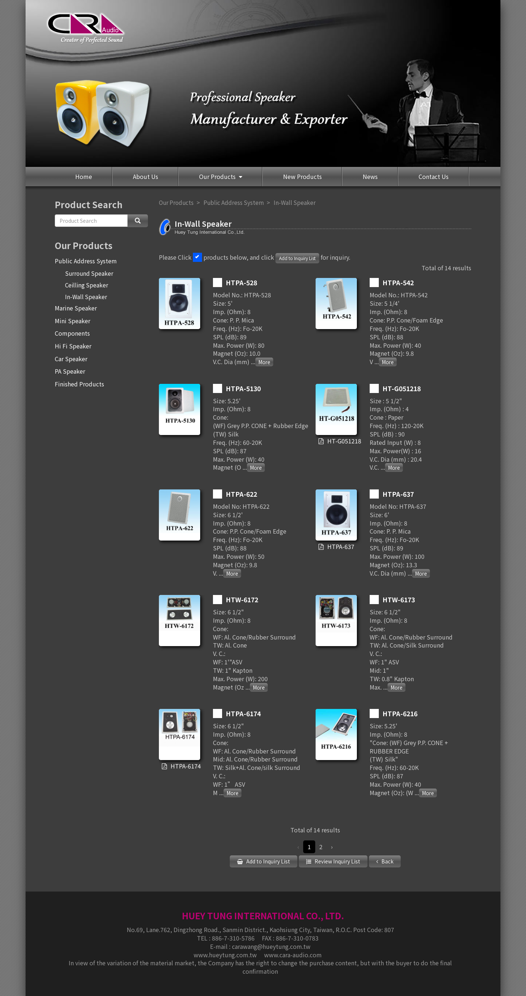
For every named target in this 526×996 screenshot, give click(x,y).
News (370, 176)
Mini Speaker (72, 320)
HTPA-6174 (185, 766)
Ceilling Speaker (86, 285)
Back (386, 861)
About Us (145, 176)
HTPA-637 (341, 546)
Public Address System (86, 260)
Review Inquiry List (336, 861)
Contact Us (434, 176)
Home (83, 176)
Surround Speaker (89, 273)
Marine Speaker (76, 308)
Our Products (218, 176)
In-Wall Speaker (86, 297)
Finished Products (79, 383)
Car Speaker (71, 358)
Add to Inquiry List (297, 258)
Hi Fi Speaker (73, 345)
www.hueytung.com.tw (226, 954)
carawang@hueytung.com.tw (271, 945)
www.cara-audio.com (293, 954)
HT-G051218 (342, 441)
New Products (302, 176)
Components (72, 333)
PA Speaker (70, 371)
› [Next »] (332, 846)
